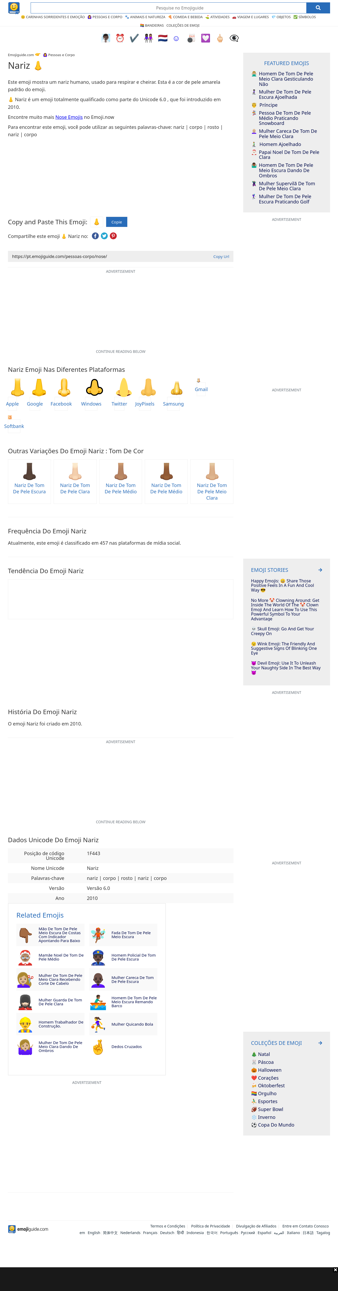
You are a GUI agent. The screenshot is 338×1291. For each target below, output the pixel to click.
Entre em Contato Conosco (305, 1226)
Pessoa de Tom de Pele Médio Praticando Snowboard (281, 118)
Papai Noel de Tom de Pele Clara (285, 155)
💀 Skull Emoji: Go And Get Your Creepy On (282, 631)
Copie (116, 222)
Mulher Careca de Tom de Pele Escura (132, 979)
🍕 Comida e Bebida (185, 16)
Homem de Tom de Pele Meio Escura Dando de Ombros (282, 170)
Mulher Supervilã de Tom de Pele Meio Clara (283, 186)
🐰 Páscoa (262, 1062)
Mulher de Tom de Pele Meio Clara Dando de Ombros (60, 1046)
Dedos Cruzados (126, 1046)
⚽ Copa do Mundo (272, 1125)
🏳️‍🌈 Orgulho (264, 1093)
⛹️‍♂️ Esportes (264, 1101)
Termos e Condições (167, 1226)
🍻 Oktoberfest (268, 1085)
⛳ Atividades (217, 16)
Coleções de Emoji (182, 25)
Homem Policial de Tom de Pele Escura (133, 957)
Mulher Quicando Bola (132, 1024)
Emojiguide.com (21, 54)
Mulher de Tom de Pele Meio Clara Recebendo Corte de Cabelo (60, 979)
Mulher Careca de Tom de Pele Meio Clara (284, 134)
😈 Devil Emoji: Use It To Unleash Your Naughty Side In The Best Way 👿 (286, 668)
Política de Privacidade (210, 1226)
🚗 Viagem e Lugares (250, 16)
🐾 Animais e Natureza (145, 16)
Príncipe (264, 105)
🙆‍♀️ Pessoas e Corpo (104, 16)
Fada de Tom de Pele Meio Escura (131, 934)
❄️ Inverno (263, 1117)
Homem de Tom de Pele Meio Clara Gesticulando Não (282, 79)
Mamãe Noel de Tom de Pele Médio (61, 957)
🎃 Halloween (266, 1070)
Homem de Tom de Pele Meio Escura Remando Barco (134, 1001)
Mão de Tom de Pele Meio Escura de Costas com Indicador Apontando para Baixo (60, 934)
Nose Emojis (69, 117)
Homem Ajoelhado (276, 144)
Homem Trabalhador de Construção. (61, 1024)
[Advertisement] (169, 1279)
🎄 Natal (260, 1054)
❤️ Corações (265, 1078)
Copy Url (221, 256)
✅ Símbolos (304, 16)
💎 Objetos (281, 16)
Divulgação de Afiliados (256, 1226)
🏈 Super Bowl (267, 1109)
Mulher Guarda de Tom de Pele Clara (60, 1001)
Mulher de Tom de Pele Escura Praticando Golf (281, 199)
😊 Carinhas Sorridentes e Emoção (53, 16)
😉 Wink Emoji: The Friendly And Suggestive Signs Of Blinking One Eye (284, 649)
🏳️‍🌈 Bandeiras (152, 25)
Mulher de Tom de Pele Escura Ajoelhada (281, 94)
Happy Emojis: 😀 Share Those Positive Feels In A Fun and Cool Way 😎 (282, 586)
